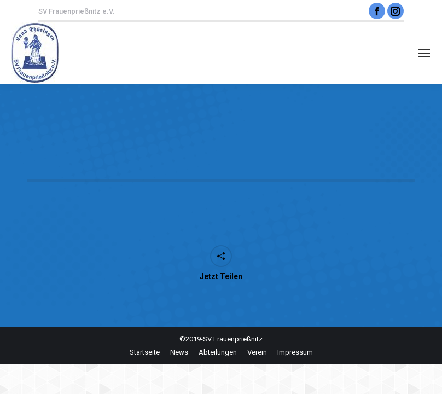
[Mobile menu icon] (424, 53)
